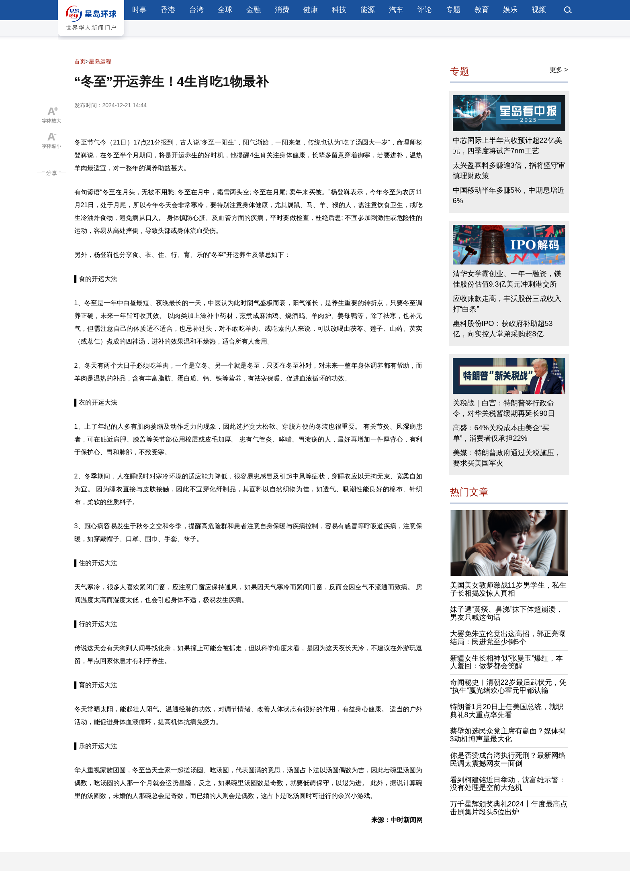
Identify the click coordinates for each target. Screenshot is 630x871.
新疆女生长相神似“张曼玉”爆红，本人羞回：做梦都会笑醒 (506, 662)
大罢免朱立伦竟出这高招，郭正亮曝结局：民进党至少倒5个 (508, 638)
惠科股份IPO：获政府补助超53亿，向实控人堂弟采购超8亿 (503, 329)
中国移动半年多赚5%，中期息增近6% (509, 195)
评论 (424, 10)
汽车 (396, 10)
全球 (225, 10)
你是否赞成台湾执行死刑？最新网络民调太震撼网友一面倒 (508, 759)
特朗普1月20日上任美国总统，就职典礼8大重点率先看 (506, 711)
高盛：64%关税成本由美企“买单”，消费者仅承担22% (501, 433)
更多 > (559, 69)
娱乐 (510, 10)
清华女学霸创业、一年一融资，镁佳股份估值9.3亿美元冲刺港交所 (507, 279)
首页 (80, 61)
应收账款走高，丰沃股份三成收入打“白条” (507, 304)
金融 (253, 10)
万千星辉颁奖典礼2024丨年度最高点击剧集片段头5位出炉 (508, 808)
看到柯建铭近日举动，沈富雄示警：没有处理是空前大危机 (508, 784)
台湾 (196, 10)
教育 (482, 10)
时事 (139, 10)
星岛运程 (100, 61)
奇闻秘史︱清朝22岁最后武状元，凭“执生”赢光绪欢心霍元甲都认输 (508, 686)
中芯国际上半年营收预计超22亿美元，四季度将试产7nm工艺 (507, 145)
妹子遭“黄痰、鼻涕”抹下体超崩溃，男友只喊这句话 (506, 613)
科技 (339, 10)
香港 (168, 10)
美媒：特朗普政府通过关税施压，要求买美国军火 (507, 458)
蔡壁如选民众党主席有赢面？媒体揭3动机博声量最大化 (508, 735)
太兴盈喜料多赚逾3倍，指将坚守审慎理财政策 (509, 170)
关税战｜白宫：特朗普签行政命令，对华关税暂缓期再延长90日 (504, 408)
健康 (310, 10)
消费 (282, 10)
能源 (367, 10)
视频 (539, 10)
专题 (453, 10)
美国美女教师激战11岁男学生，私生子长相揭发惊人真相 (508, 589)
